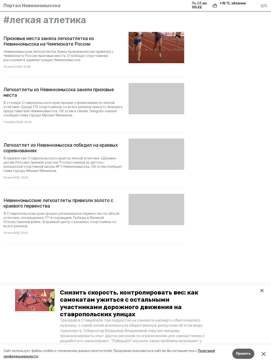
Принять (243, 354)
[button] (34, 300)
